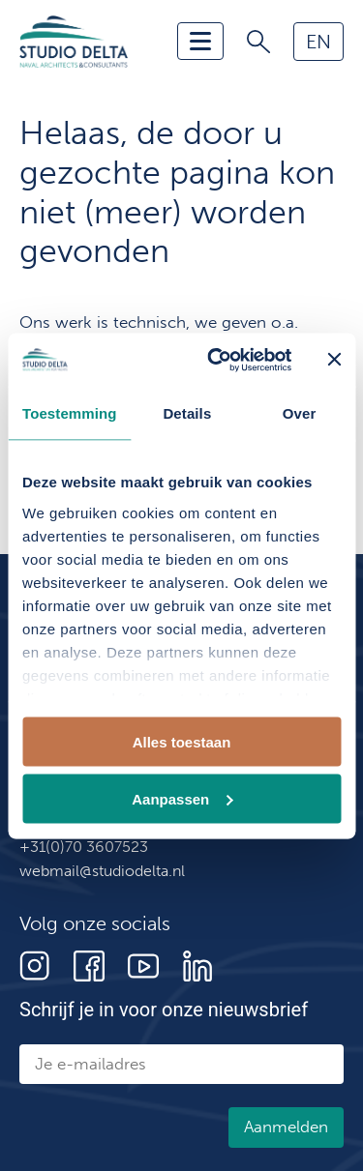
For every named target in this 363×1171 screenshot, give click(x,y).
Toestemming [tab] (69, 413)
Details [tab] (187, 413)
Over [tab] (300, 413)
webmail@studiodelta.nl (102, 871)
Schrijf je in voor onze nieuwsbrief (163, 1009)
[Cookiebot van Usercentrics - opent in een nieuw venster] (216, 359)
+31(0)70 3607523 (83, 846)
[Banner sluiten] (334, 359)
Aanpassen (182, 798)
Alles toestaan (182, 742)
